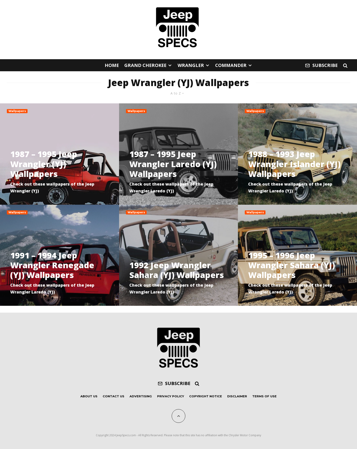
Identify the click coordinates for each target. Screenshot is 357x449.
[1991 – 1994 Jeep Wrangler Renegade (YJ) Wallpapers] (59, 255)
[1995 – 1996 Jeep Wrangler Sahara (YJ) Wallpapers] (297, 255)
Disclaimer (237, 396)
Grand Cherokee (145, 65)
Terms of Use (264, 396)
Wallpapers (17, 111)
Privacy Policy (170, 396)
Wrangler (191, 65)
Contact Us (113, 396)
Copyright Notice (205, 396)
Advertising (141, 396)
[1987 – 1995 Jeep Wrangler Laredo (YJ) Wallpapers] (178, 153)
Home (112, 65)
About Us (88, 396)
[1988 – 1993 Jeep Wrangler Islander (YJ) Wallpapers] (297, 153)
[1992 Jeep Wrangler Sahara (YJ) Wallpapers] (178, 255)
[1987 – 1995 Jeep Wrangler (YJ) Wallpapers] (59, 153)
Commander (231, 65)
